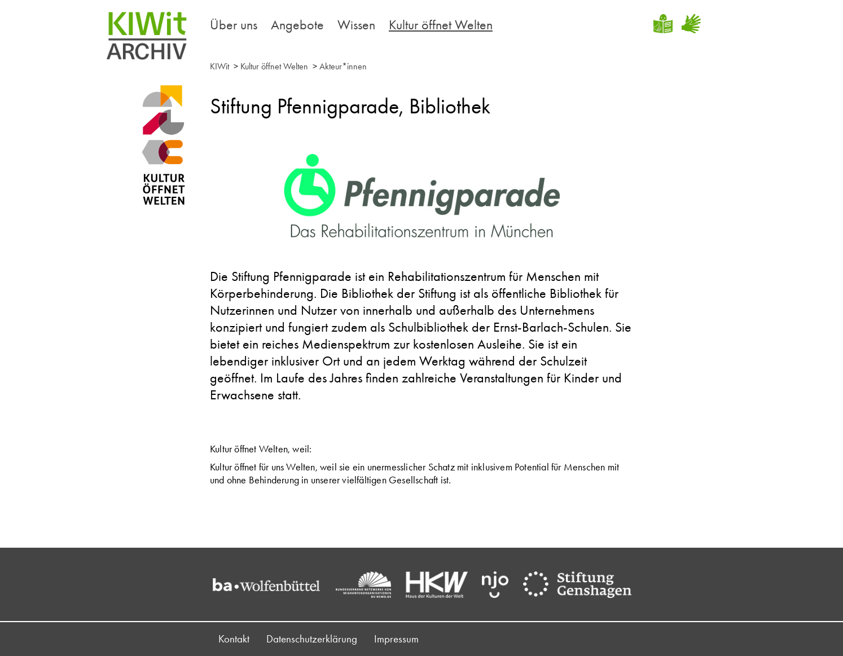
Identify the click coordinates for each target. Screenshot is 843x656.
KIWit (219, 66)
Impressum (396, 639)
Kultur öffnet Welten (441, 24)
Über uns (233, 24)
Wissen (356, 24)
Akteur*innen (343, 66)
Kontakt (233, 639)
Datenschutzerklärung (311, 639)
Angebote (297, 24)
